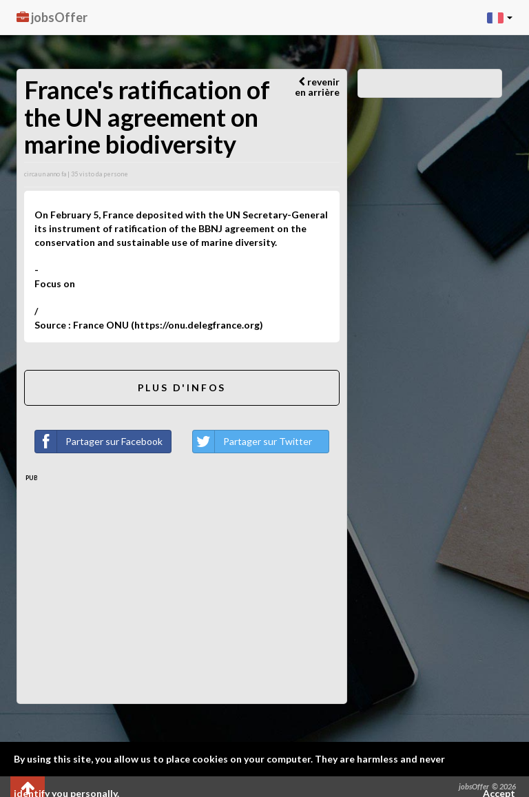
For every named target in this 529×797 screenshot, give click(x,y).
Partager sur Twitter (252, 442)
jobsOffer (52, 17)
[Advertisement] (182, 586)
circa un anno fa (45, 174)
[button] (500, 17)
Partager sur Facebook (99, 442)
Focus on (54, 283)
